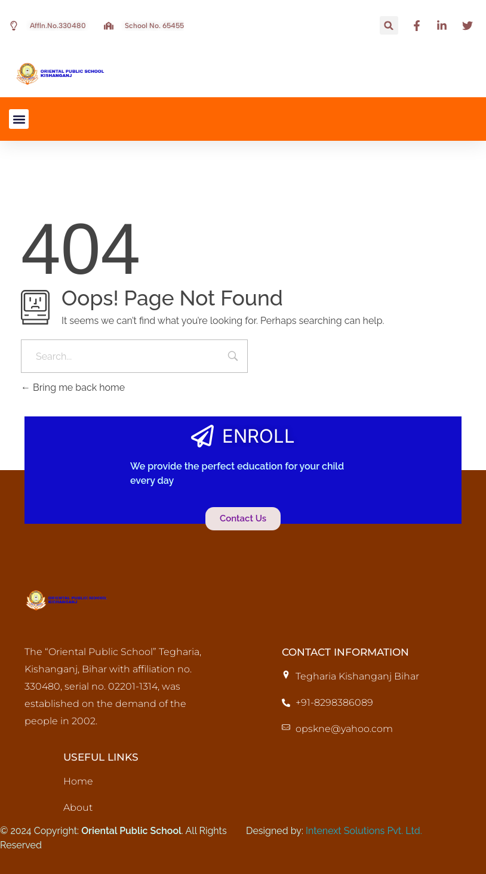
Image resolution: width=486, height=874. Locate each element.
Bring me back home (73, 387)
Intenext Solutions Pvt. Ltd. (364, 830)
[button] (389, 25)
